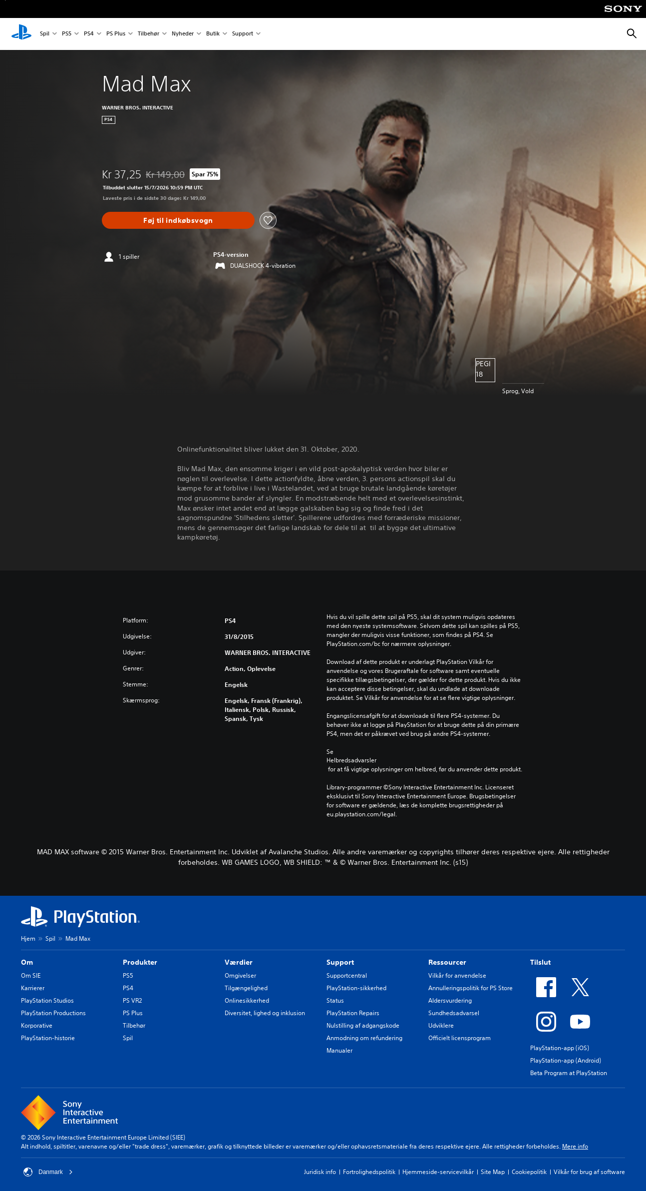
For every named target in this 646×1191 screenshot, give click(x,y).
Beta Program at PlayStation (568, 1073)
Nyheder (183, 34)
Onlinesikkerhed (247, 1000)
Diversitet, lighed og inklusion (265, 1013)
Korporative (36, 1025)
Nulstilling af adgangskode (362, 1025)
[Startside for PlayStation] (21, 33)
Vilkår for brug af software (589, 1172)
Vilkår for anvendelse (457, 975)
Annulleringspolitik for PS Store (470, 988)
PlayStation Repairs (352, 1013)
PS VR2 (132, 1000)
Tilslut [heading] (540, 962)
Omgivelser (240, 975)
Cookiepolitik (529, 1172)
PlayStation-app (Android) (565, 1060)
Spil (44, 34)
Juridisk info (320, 1172)
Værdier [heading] (239, 962)
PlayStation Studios (47, 1000)
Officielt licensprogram (459, 1038)
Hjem (28, 938)
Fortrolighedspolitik (369, 1172)
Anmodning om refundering (364, 1038)
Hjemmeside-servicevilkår (438, 1172)
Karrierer (32, 988)
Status (335, 1000)
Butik (213, 34)
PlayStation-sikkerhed (356, 988)
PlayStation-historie (48, 1038)
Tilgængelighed (246, 988)
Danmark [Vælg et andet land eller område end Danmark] (48, 1172)
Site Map (493, 1172)
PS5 (66, 34)
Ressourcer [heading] (447, 962)
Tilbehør (148, 34)
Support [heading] (340, 962)
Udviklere (441, 1025)
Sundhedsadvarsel (453, 1013)
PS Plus (115, 34)
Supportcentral (346, 975)
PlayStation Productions (53, 1013)
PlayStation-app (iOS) (559, 1048)
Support (242, 34)
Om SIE (30, 975)
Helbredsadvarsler (351, 760)
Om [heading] (27, 962)
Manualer (339, 1050)
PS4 (89, 34)
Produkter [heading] (140, 962)
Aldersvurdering (450, 1000)
